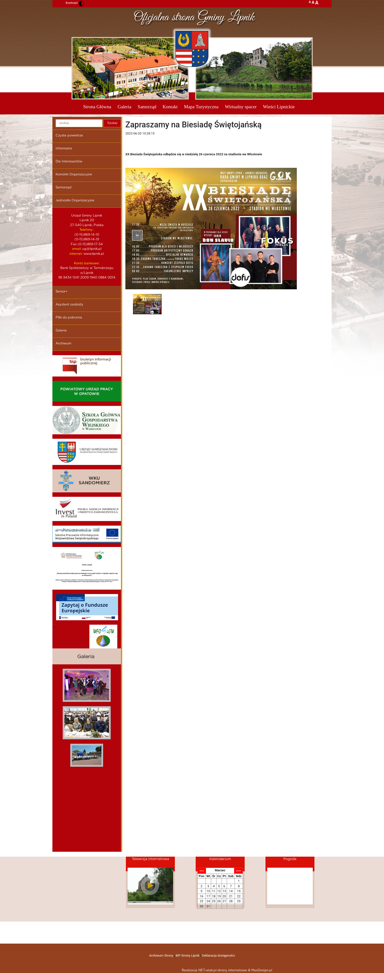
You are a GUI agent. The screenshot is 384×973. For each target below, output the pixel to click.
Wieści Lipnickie (279, 106)
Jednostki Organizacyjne (75, 200)
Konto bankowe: (86, 263)
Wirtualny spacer (241, 106)
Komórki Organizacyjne (74, 174)
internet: (76, 253)
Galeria (124, 106)
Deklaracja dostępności (218, 955)
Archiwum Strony (161, 955)
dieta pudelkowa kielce (86, 793)
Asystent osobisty (69, 304)
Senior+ (61, 291)
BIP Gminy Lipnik (187, 955)
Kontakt (170, 106)
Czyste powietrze (69, 135)
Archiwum (63, 343)
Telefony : (86, 229)
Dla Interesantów (69, 161)
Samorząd (147, 106)
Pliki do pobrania (69, 317)
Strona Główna (97, 106)
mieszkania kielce (86, 783)
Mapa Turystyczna (201, 106)
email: (76, 249)
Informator (64, 148)
